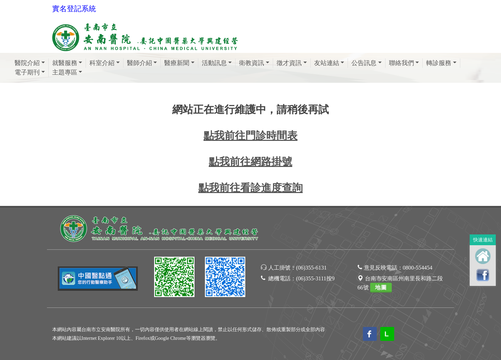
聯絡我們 (401, 62)
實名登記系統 (74, 9)
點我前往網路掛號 (250, 161)
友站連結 (326, 62)
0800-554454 (417, 268)
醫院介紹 (27, 62)
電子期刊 (27, 72)
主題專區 (64, 72)
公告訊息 (363, 62)
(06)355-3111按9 (315, 278)
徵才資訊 (289, 62)
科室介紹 (101, 62)
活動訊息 (214, 62)
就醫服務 (64, 62)
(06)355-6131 (311, 268)
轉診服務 (438, 62)
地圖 (381, 287)
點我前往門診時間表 (250, 135)
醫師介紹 (139, 62)
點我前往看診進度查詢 (250, 187)
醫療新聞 (176, 62)
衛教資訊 (251, 62)
